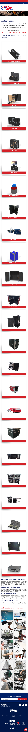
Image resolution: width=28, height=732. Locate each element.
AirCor (14, 186)
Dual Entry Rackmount (14, 387)
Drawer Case (14, 141)
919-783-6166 (14, 1)
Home (2, 18)
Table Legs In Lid (14, 409)
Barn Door (14, 275)
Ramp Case (14, 96)
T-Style (14, 253)
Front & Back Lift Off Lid (14, 342)
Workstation (14, 498)
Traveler (14, 51)
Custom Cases (6, 18)
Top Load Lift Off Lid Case (14, 230)
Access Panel (14, 543)
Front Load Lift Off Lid (14, 320)
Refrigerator (14, 208)
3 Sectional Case (14, 431)
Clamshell (14, 119)
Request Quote (14, 715)
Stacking (14, 476)
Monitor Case (14, 163)
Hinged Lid (14, 73)
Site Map (20, 715)
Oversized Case (14, 454)
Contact (13, 3)
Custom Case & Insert (14, 521)
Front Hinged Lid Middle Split (14, 297)
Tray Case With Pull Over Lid (14, 364)
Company (4, 3)
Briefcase (14, 565)
